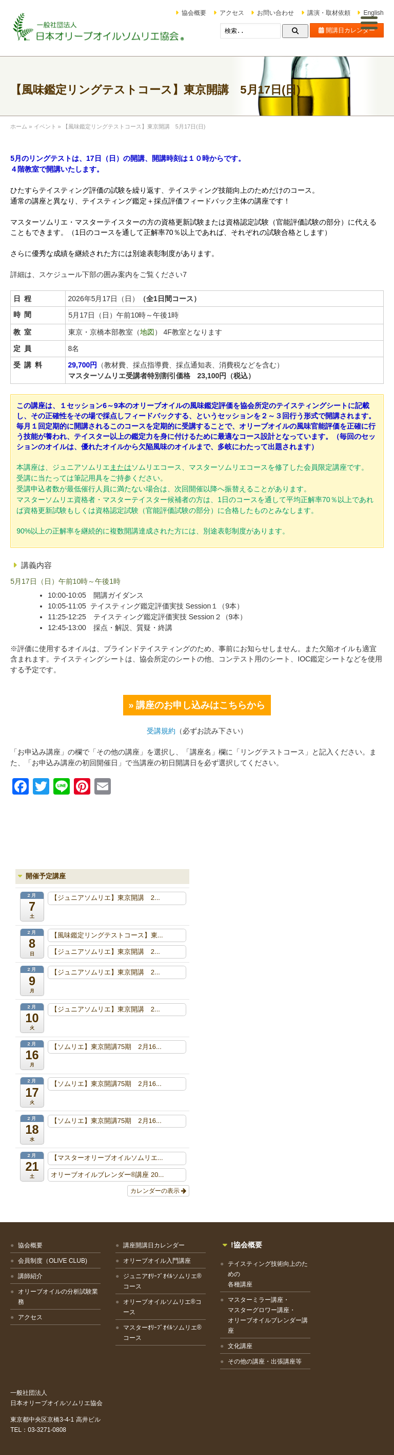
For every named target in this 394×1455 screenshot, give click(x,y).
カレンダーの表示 (158, 1191)
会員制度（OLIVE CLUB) (52, 1261)
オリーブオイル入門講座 (149, 1261)
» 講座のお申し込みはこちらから (196, 706)
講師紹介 (30, 1276)
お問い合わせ (276, 12)
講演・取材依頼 (328, 12)
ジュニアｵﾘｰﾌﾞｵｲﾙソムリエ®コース (152, 1282)
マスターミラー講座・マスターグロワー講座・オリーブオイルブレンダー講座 (249, 1316)
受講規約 (161, 731)
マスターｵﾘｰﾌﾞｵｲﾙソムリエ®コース (152, 1333)
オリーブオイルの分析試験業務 (55, 1297)
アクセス (232, 12)
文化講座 (224, 1346)
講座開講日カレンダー (145, 1245)
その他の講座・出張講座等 (249, 1362)
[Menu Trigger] (369, 22)
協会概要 (194, 12)
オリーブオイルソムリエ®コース (151, 1307)
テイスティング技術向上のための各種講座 (249, 1274)
